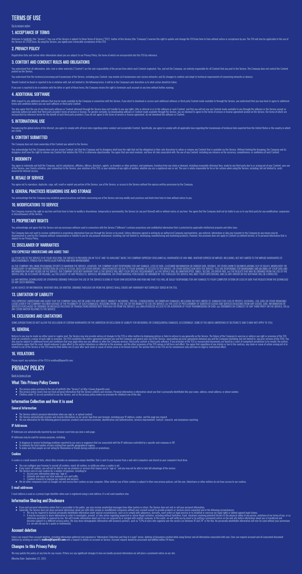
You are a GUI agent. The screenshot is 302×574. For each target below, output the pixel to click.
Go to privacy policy (21, 25)
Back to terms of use (21, 375)
